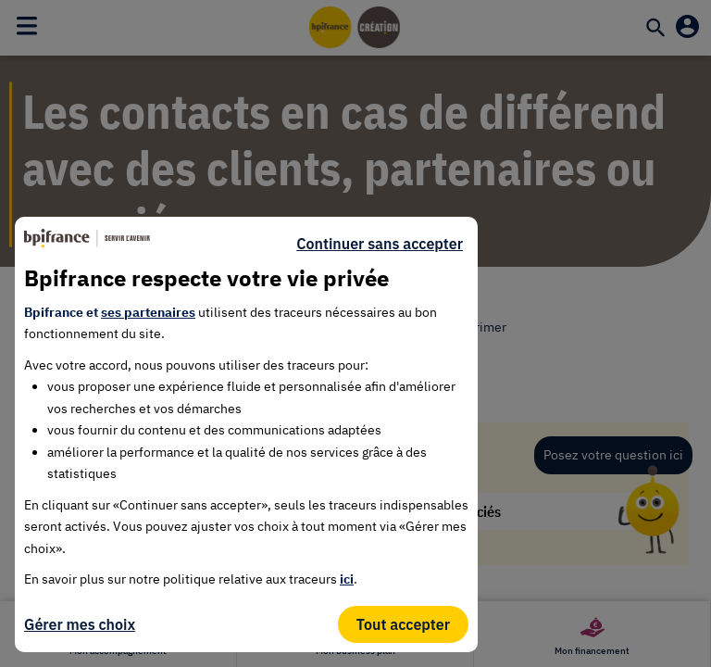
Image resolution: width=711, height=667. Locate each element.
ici (347, 579)
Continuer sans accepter (379, 243)
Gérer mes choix (79, 624)
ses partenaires (148, 312)
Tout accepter (403, 624)
